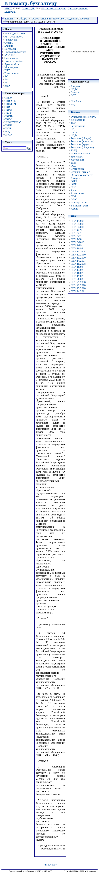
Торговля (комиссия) (82, 141)
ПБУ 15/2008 (78, 263)
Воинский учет (79, 205)
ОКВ (7, 107)
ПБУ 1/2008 (77, 220)
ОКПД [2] (10, 104)
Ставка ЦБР (28, 8)
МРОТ (8, 8)
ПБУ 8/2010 (77, 242)
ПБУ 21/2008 (78, 282)
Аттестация (77, 193)
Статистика (77, 168)
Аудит (74, 190)
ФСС (74, 95)
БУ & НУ (9, 55)
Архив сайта (11, 64)
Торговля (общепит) (82, 147)
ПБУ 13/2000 (78, 257)
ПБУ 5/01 (76, 233)
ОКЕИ (8, 110)
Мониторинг (11, 67)
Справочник (11, 58)
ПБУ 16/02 (77, 266)
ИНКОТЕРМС (12, 122)
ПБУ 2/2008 (77, 223)
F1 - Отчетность (13, 36)
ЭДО (7, 85)
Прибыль (76, 101)
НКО (73, 187)
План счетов (11, 73)
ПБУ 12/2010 (78, 254)
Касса (74, 132)
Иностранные (79, 202)
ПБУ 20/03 (77, 279)
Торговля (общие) (81, 138)
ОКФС (8, 113)
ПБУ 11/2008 (78, 251)
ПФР (73, 196)
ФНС (74, 181)
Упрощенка (10, 39)
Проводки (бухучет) (15, 51)
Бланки (8, 45)
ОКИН (8, 125)
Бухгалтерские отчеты (83, 116)
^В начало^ (50, 864)
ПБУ (7, 70)
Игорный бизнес (80, 171)
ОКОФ (8, 119)
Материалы (77, 159)
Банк (73, 162)
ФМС (74, 199)
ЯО (6, 76)
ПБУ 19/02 (77, 276)
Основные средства (82, 174)
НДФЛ (74, 89)
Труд (73, 122)
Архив (74, 208)
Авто (7, 79)
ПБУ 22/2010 (78, 285)
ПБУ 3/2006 (77, 227)
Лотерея (75, 178)
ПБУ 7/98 (76, 239)
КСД (7, 131)
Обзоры (23, 18)
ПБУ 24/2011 (78, 291)
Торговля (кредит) (81, 144)
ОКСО (8, 134)
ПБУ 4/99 (76, 230)
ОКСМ (8, 97)
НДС (73, 104)
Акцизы (75, 86)
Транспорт (77, 156)
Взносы (75, 92)
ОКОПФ (9, 116)
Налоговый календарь (54, 8)
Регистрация (78, 125)
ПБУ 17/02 (77, 269)
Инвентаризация (80, 153)
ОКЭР (7, 128)
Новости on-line (13, 61)
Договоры (10, 48)
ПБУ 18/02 (77, 273)
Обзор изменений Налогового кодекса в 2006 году (60, 18)
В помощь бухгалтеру (30, 3)
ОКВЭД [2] (10, 100)
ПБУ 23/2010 (78, 288)
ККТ (7, 82)
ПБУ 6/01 (76, 236)
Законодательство (14, 33)
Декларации (78, 119)
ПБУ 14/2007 (78, 260)
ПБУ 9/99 (76, 245)
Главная (9, 18)
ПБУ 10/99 (77, 248)
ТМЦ (74, 150)
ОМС (74, 184)
